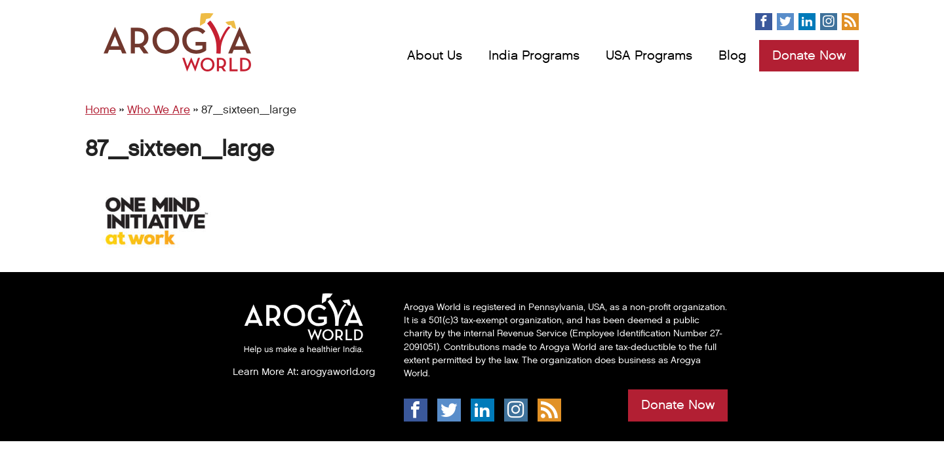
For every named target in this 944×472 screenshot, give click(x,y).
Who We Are (158, 110)
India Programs (534, 55)
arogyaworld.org (338, 371)
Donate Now (809, 55)
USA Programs (649, 55)
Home (100, 110)
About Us (434, 55)
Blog (732, 55)
